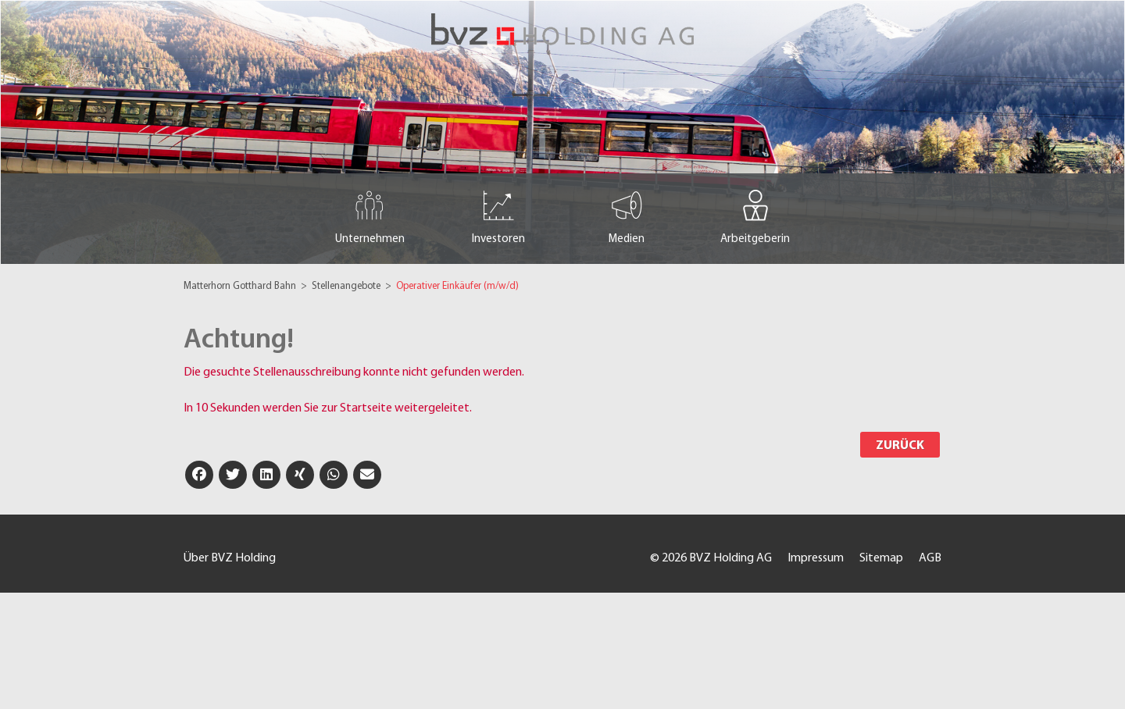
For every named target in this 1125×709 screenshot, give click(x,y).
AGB (930, 558)
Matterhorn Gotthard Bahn (241, 286)
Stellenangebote (347, 286)
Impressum (816, 558)
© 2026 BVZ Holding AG (711, 558)
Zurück (900, 446)
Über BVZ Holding (230, 558)
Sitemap (881, 558)
